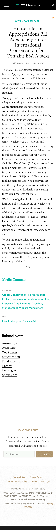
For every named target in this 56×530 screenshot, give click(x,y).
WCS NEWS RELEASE (27, 21)
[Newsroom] (28, 3)
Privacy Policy (36, 477)
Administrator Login (41, 481)
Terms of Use (19, 477)
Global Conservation (14, 294)
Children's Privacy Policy (16, 481)
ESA (4, 320)
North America (36, 294)
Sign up (44, 454)
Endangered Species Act (22, 320)
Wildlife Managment (31, 307)
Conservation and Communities (30, 299)
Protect (6, 299)
